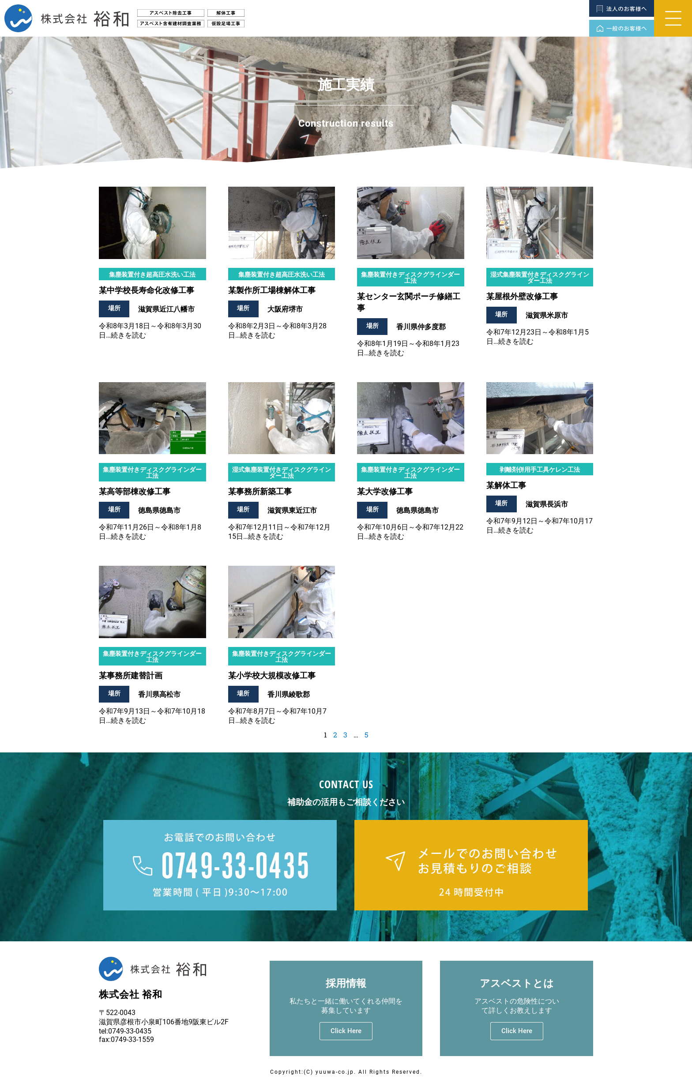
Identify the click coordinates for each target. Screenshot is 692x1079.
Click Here (346, 1031)
